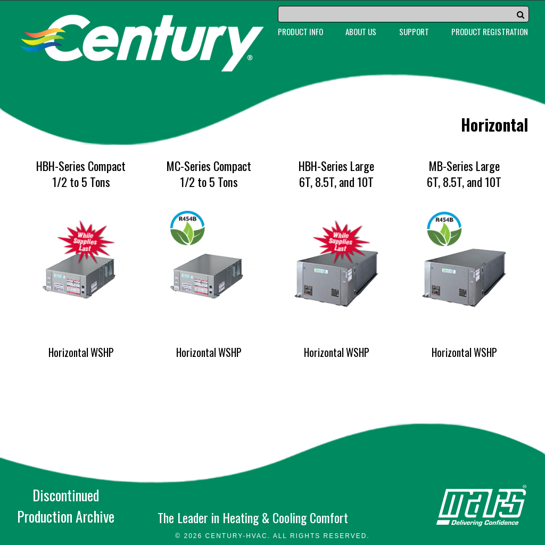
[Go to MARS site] (481, 505)
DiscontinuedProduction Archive (65, 505)
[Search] (403, 14)
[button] (520, 14)
